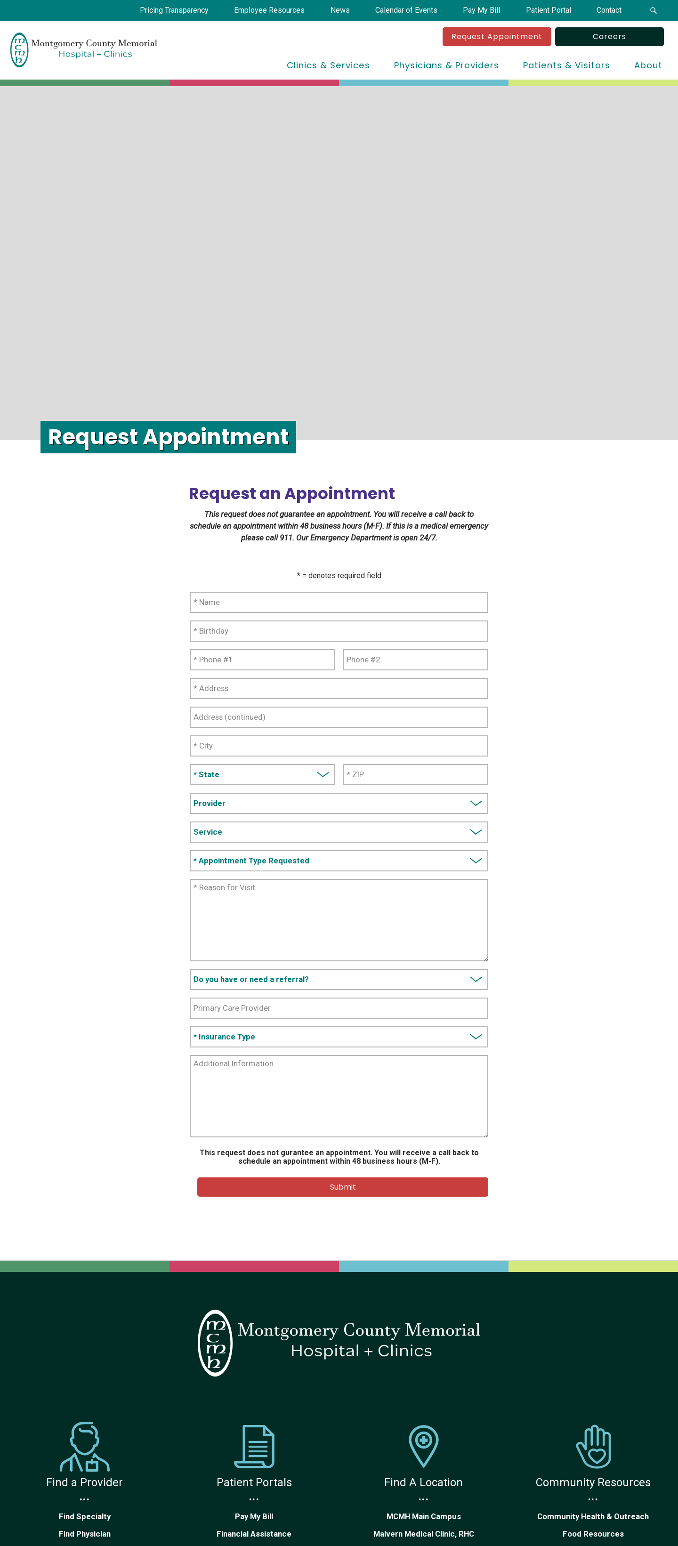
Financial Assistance (254, 1533)
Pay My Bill (254, 1516)
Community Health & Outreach (593, 1516)
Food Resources (593, 1533)
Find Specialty (85, 1516)
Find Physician (85, 1533)
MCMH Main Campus (424, 1516)
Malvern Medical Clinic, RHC (423, 1533)
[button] (653, 10)
